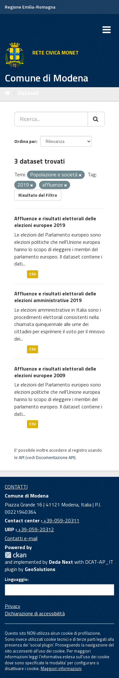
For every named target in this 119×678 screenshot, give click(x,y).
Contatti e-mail (21, 538)
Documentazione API (55, 457)
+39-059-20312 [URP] (35, 529)
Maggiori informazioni (61, 668)
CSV (32, 274)
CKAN (15, 555)
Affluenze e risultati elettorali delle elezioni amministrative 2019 (55, 297)
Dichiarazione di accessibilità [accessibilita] (35, 613)
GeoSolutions (40, 569)
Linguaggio (16, 579)
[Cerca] (96, 119)
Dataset (28, 92)
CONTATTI (16, 487)
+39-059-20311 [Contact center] (60, 520)
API (21, 457)
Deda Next (61, 562)
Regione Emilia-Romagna (30, 7)
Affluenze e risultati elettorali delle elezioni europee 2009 (55, 372)
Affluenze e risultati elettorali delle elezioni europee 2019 (55, 222)
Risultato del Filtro (37, 195)
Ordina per (25, 141)
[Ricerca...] (51, 119)
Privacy (12, 606)
